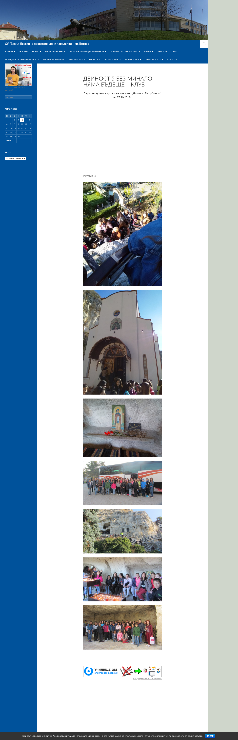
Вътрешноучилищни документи (87, 51)
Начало (9, 51)
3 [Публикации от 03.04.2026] (22, 120)
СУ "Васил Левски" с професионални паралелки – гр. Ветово (47, 43)
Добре (210, 736)
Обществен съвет (54, 51)
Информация (76, 59)
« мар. (8, 140)
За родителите (153, 59)
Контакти (172, 59)
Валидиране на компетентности (22, 59)
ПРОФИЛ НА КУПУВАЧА (53, 59)
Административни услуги (124, 51)
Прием (147, 51)
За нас (35, 51)
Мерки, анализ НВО (167, 51)
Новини (24, 51)
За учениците (132, 59)
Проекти (93, 59)
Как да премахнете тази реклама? (147, 678)
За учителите (111, 59)
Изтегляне (89, 175)
